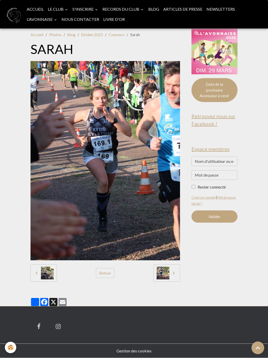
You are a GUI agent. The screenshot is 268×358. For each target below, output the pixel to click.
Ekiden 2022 (92, 34)
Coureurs (117, 34)
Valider (214, 216)
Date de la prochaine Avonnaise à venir (214, 90)
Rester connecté (212, 186)
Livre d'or (114, 19)
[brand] (12, 14)
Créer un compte (203, 197)
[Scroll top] (257, 347)
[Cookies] (11, 347)
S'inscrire (83, 9)
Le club (56, 9)
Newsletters (220, 9)
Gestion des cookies (134, 350)
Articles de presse (182, 9)
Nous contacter (80, 19)
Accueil (35, 9)
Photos (55, 34)
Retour (105, 272)
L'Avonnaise (40, 19)
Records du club (121, 9)
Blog (153, 9)
